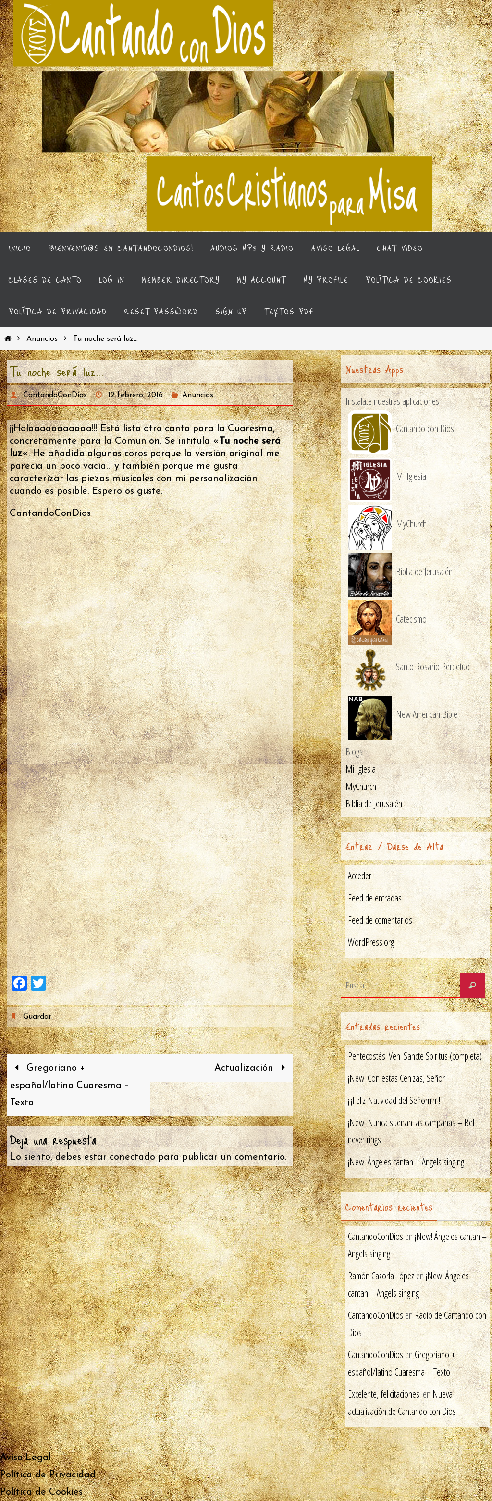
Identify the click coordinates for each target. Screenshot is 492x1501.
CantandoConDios (55, 395)
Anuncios (42, 339)
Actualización (252, 1068)
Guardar (37, 1017)
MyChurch (360, 786)
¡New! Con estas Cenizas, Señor (396, 1078)
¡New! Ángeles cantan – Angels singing (406, 1161)
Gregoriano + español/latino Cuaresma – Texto (69, 1085)
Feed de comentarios (380, 919)
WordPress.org (371, 942)
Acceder (359, 875)
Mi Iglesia (360, 769)
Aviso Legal (25, 1458)
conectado (132, 1157)
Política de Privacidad (48, 1475)
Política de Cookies (41, 1492)
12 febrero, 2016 (135, 395)
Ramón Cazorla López (381, 1275)
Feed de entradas (375, 897)
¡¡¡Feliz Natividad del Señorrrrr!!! (395, 1100)
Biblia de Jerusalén (373, 803)
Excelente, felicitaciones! (384, 1394)
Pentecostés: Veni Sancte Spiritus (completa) (415, 1056)
